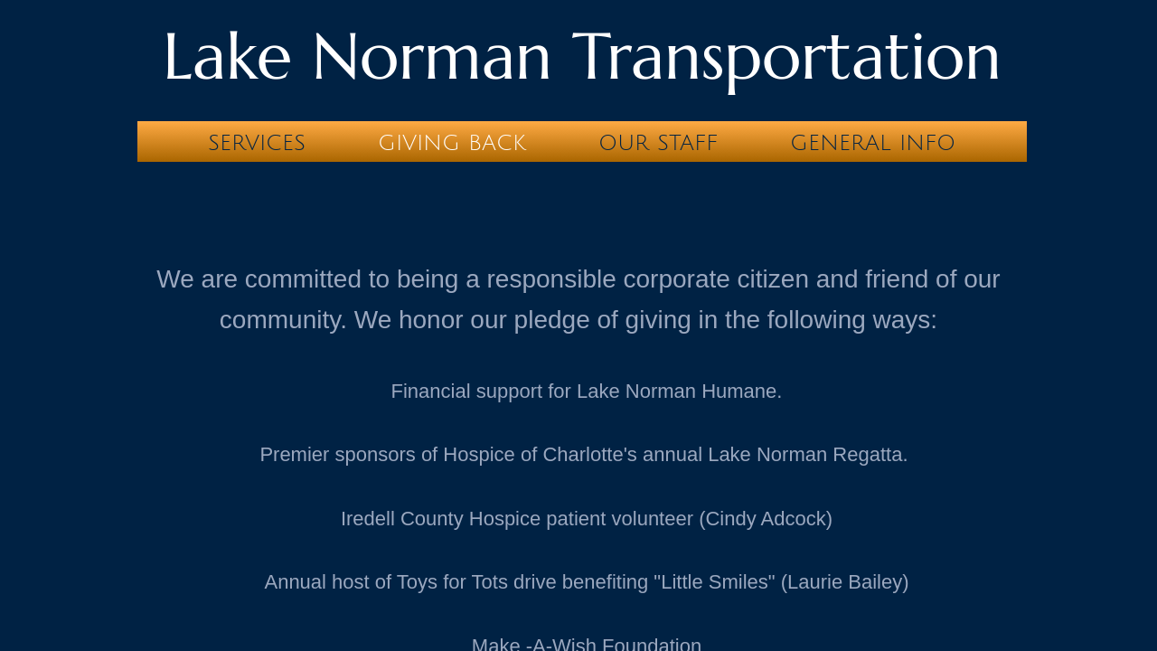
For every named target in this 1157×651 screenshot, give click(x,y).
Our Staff (658, 143)
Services (257, 143)
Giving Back (452, 143)
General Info (872, 143)
